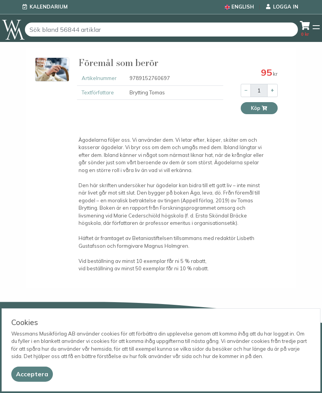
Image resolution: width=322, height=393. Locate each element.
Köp (259, 108)
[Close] (32, 374)
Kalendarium (49, 6)
